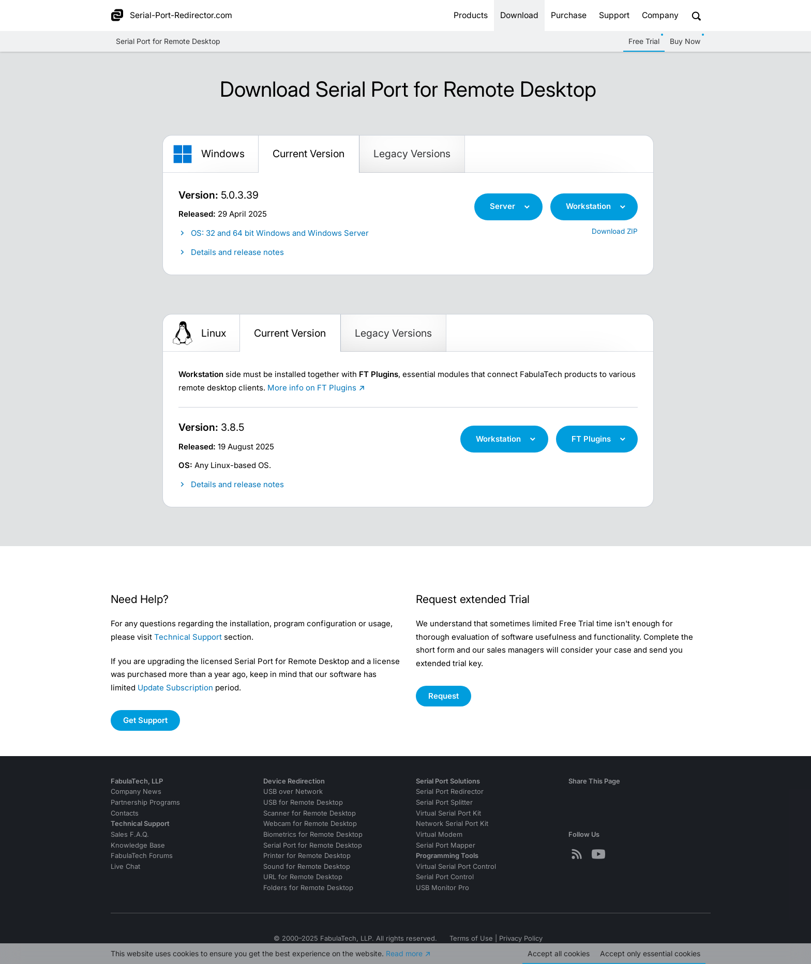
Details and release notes (237, 252)
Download (519, 15)
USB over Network (293, 791)
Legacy (411, 153)
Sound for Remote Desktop (306, 866)
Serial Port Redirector (450, 791)
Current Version (308, 153)
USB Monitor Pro (442, 888)
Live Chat (125, 866)
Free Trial (643, 41)
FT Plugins (591, 439)
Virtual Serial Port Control (456, 866)
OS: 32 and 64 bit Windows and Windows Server (280, 233)
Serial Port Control (445, 877)
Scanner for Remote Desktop (309, 813)
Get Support (145, 720)
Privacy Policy (521, 938)
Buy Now (685, 41)
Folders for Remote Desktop (308, 888)
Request (443, 696)
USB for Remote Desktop (303, 802)
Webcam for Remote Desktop (310, 823)
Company (660, 15)
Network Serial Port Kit (452, 823)
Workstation (588, 206)
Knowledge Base (138, 845)
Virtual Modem (439, 834)
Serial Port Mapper (445, 845)
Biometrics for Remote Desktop (313, 834)
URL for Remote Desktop (302, 877)
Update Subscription (175, 687)
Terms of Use (471, 938)
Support (614, 15)
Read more (404, 953)
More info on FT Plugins (311, 388)
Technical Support (188, 637)
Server (502, 206)
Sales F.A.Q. (130, 834)
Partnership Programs (145, 802)
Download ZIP (615, 231)
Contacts (125, 813)
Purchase (569, 15)
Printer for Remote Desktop (307, 856)
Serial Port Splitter (444, 802)
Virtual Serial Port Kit (448, 813)
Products (471, 15)
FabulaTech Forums (142, 856)
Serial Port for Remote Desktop (168, 41)
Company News (136, 791)
